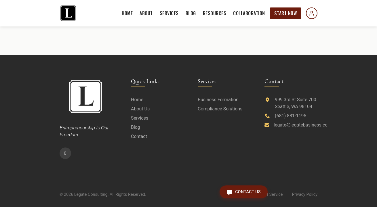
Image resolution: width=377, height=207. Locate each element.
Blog (191, 13)
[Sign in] (311, 13)
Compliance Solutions (220, 109)
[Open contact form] (244, 191)
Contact (139, 136)
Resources (214, 13)
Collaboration (249, 13)
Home (127, 13)
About (146, 13)
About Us (140, 109)
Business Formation (218, 99)
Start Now (285, 13)
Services (169, 13)
